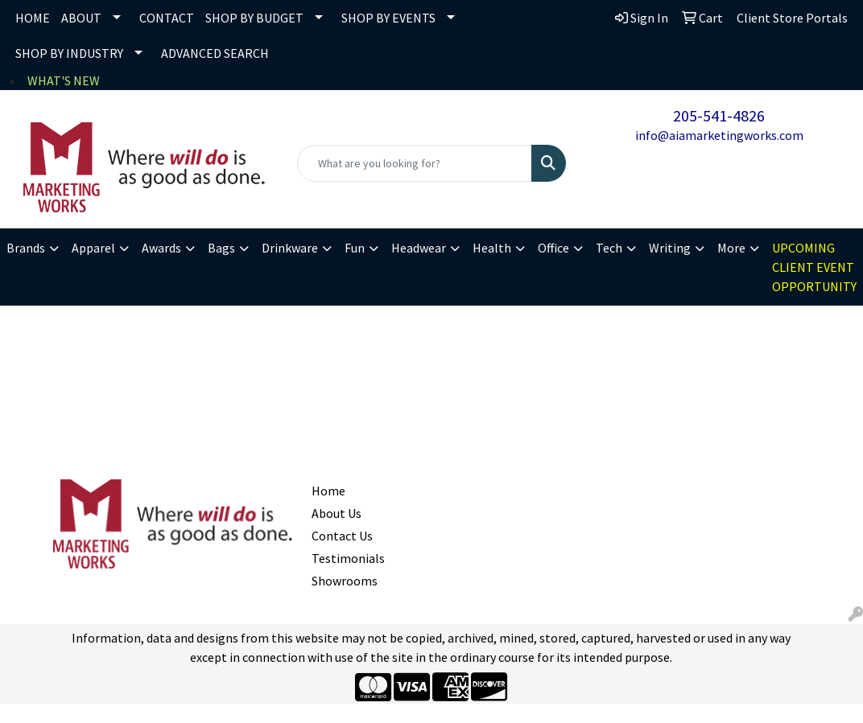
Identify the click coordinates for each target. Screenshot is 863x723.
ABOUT (81, 18)
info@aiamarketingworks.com (719, 135)
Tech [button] (609, 248)
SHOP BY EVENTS (388, 18)
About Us (336, 513)
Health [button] (492, 248)
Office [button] (553, 248)
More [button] (731, 248)
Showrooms (342, 581)
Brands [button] (25, 248)
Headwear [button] (418, 248)
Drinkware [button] (290, 248)
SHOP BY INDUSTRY (69, 53)
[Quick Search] (414, 163)
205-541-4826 (719, 115)
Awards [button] (161, 248)
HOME (32, 18)
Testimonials (342, 558)
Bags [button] (221, 248)
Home (328, 491)
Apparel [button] (93, 248)
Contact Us (342, 536)
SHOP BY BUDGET (254, 18)
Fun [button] (355, 248)
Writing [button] (670, 248)
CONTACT (166, 18)
